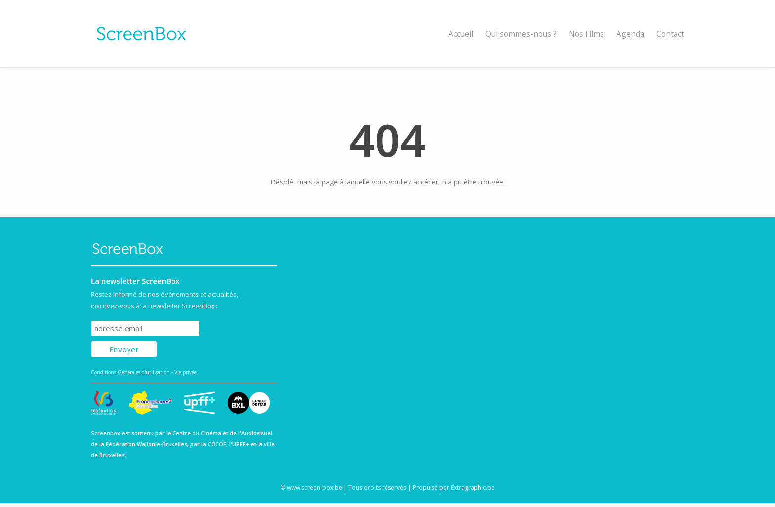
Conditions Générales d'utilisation (130, 372)
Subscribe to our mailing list (144, 311)
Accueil (460, 33)
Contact (670, 33)
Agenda (630, 33)
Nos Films (586, 33)
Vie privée (185, 372)
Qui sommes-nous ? (521, 33)
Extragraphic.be (473, 487)
